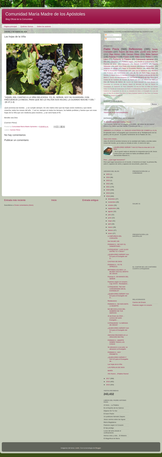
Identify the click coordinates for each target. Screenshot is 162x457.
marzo (110, 227)
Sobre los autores (44, 26)
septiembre (112, 208)
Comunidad (107, 84)
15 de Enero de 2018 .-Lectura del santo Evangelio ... (116, 318)
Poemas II (113, 57)
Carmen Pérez (15, 130)
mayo (110, 221)
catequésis (114, 62)
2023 (108, 180)
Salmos (120, 82)
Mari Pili (111, 93)
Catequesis (126, 64)
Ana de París (140, 86)
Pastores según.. (128, 62)
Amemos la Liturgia (111, 68)
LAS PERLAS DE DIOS (116, 367)
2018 (108, 196)
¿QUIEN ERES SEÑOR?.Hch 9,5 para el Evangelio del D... (118, 330)
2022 (108, 184)
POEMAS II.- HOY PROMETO (114, 353)
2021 (108, 187)
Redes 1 (149, 57)
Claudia (112, 89)
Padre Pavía (111, 49)
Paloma (153, 84)
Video (137, 57)
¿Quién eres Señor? (149, 52)
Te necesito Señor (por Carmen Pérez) (117, 122)
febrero (111, 230)
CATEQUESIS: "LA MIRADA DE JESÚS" (118, 324)
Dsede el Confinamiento (134, 89)
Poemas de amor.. (110, 64)
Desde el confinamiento (146, 62)
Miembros (155, 71)
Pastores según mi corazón (142, 305)
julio (109, 215)
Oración (124, 80)
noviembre (112, 202)
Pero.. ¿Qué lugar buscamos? (114, 160)
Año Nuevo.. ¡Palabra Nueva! (118, 374)
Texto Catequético (128, 86)
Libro (106, 59)
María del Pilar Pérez (147, 77)
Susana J (133, 75)
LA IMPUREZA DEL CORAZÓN (115, 237)
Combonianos (121, 89)
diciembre (111, 199)
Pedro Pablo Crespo (148, 73)
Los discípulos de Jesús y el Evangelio (138, 91)
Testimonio (117, 86)
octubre (111, 205)
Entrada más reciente (15, 200)
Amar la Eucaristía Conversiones (116, 71)
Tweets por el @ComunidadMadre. (116, 112)
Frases (126, 57)
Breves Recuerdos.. (147, 66)
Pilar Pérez (147, 93)
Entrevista (116, 84)
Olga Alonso (114, 54)
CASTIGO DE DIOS (115, 261)
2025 (108, 174)
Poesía (132, 80)
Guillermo (106, 91)
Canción (128, 82)
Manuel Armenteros (141, 64)
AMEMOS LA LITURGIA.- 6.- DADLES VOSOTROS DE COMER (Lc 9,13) (130, 130)
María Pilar (150, 68)
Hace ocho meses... (111, 139)
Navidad (125, 75)
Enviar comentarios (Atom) (23, 205)
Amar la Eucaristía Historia (132, 68)
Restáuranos (112, 301)
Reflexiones (135, 49)
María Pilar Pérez (121, 93)
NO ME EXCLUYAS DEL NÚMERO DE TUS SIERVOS (116, 311)
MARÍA (110, 371)
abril (109, 224)
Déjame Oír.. (146, 89)
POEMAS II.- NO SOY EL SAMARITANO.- (117, 245)
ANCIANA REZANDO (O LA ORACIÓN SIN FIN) (118, 336)
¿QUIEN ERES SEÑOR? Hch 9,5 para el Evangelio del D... (118, 256)
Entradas (109, 35)
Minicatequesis (122, 77)
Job (123, 91)
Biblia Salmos (152, 54)
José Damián (133, 77)
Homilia (106, 75)
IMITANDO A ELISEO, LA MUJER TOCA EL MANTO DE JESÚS (118, 271)
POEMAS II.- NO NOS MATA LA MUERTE (118, 305)
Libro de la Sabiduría (139, 71)
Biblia (148, 86)
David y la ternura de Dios (147, 75)
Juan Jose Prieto (121, 66)
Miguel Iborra (115, 75)
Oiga (146, 84)
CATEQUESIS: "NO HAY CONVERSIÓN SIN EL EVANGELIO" (117, 289)
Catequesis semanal (145, 59)
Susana (113, 95)
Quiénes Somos (26, 26)
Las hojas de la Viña (115, 364)
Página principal (10, 26)
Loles (131, 73)
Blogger (98, 448)
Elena (154, 89)
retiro (139, 80)
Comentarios (110, 39)
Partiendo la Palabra (122, 59)
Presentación (107, 86)
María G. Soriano (109, 77)
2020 (108, 190)
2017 (108, 378)
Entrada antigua (90, 200)
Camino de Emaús (139, 302)
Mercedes (139, 84)
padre (119, 95)
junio (110, 218)
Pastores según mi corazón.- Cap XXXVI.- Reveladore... (118, 283)
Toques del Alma (126, 52)
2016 (108, 381)
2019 (108, 193)
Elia (137, 73)
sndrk (77, 448)
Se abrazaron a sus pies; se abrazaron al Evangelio (118, 348)
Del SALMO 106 (113, 241)
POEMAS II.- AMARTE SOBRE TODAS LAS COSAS (116, 342)
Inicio (54, 200)
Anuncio (133, 66)
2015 (108, 385)
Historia (146, 80)
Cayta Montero (151, 82)
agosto (110, 211)
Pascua (112, 82)
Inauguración (115, 91)
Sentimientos (121, 73)
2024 (108, 177)
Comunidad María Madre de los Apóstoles (45, 14)
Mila (105, 62)
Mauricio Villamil (127, 84)
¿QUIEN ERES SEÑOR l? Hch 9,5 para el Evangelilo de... (118, 359)
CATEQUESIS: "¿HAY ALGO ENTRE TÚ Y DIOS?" (118, 250)
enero (110, 233)
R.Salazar (110, 73)
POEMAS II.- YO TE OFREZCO (115, 265)
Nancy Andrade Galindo (135, 93)
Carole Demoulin (139, 82)
